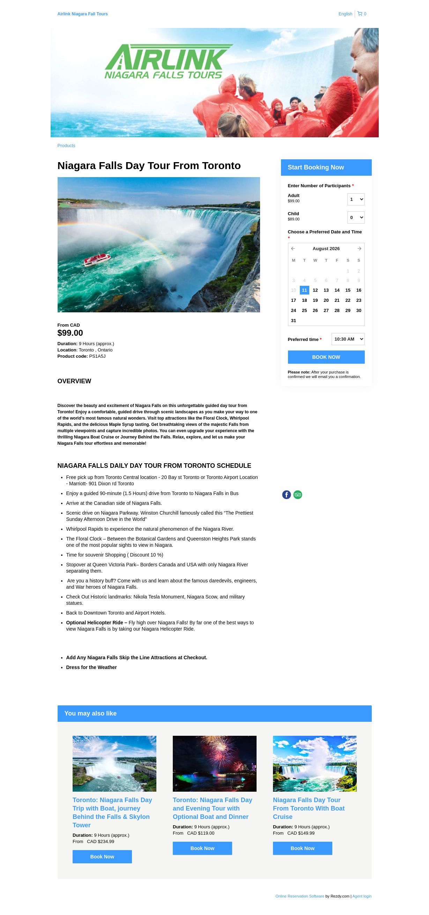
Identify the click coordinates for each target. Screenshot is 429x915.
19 (315, 300)
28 (336, 310)
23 (358, 300)
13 (326, 290)
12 (315, 290)
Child (309, 216)
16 (358, 290)
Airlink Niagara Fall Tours (83, 14)
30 (358, 310)
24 (293, 310)
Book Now (102, 856)
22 (348, 300)
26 (315, 310)
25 (304, 310)
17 (293, 300)
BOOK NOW (326, 357)
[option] (115, 799)
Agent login (361, 896)
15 (348, 290)
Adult (309, 198)
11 (304, 290)
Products (66, 145)
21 (336, 300)
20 (326, 300)
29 (348, 310)
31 (293, 320)
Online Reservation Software (299, 896)
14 (336, 290)
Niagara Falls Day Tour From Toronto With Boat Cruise (309, 808)
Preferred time (305, 339)
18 (304, 300)
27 (326, 310)
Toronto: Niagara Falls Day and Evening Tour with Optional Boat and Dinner (212, 808)
